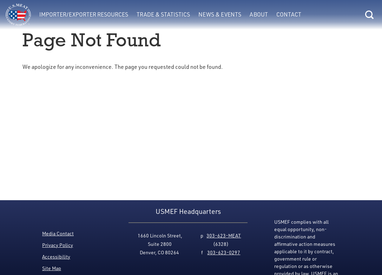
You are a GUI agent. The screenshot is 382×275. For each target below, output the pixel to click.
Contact (288, 14)
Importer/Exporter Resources (83, 14)
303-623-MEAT (223, 235)
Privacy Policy (57, 245)
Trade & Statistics (163, 14)
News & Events (219, 14)
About (259, 14)
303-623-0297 (223, 252)
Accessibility (56, 257)
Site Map (51, 268)
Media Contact (58, 233)
